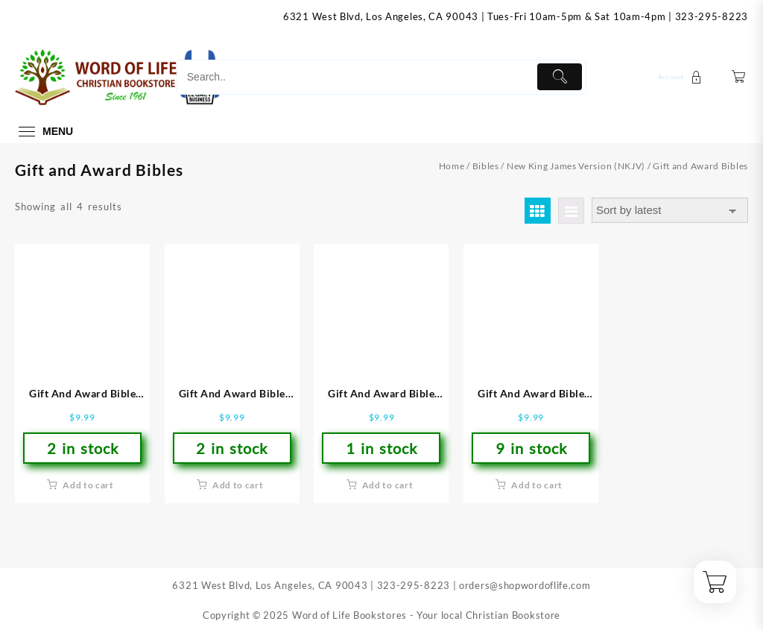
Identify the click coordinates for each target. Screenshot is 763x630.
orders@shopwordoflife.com (525, 585)
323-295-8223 (711, 16)
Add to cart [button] (88, 485)
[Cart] (738, 77)
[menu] (44, 131)
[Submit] (560, 76)
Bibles (485, 165)
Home (452, 165)
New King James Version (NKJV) (576, 165)
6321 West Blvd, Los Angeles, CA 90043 (380, 16)
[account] (682, 77)
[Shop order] (670, 211)
